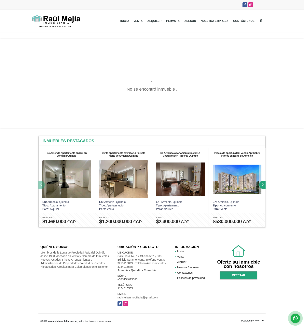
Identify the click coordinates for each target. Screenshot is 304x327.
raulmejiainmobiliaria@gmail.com (137, 297)
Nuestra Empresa (214, 20)
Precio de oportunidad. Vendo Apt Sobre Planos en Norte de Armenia (237, 154)
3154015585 (125, 288)
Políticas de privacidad (191, 278)
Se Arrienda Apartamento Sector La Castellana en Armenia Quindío (180, 154)
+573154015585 (127, 279)
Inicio (124, 20)
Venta (138, 20)
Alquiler (154, 20)
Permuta (173, 20)
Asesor (190, 20)
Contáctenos (244, 20)
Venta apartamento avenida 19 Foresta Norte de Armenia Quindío (123, 154)
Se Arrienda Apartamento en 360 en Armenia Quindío (67, 154)
